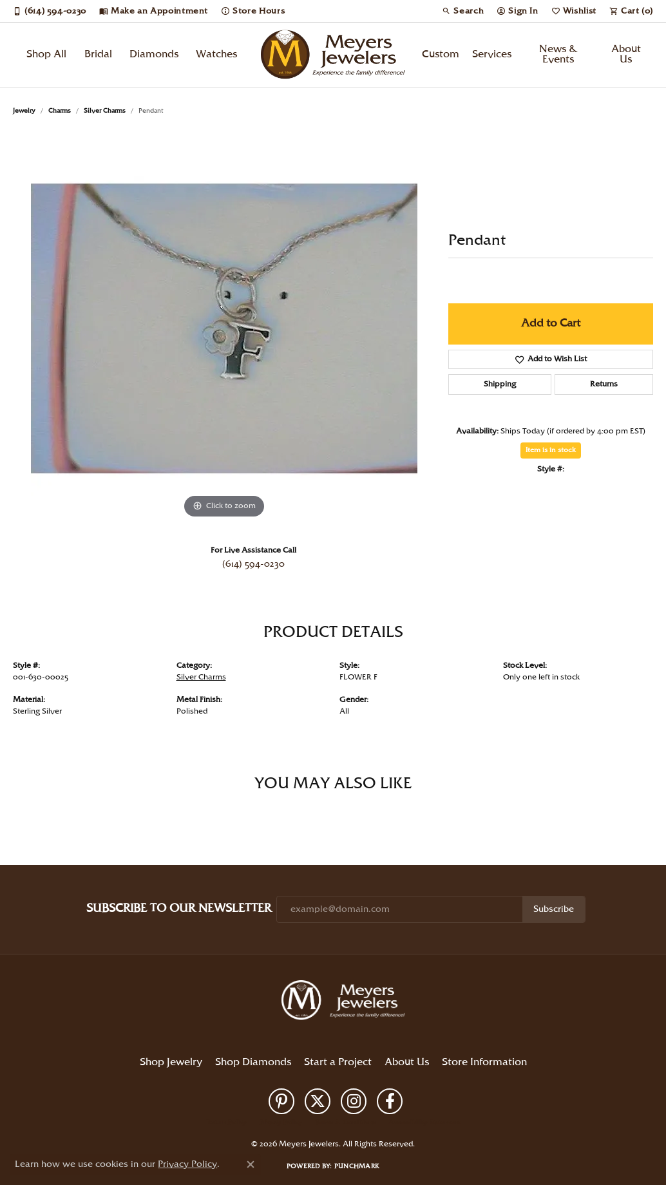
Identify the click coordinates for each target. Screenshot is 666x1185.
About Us (626, 54)
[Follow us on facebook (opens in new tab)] (390, 1101)
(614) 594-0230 (253, 564)
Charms (59, 111)
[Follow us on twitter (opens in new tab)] (317, 1101)
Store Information (484, 1062)
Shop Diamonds (253, 1062)
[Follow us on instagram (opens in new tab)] (353, 1101)
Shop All (46, 54)
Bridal (98, 54)
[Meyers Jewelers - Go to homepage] (345, 1002)
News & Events (558, 54)
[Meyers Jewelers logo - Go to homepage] (333, 55)
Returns (604, 384)
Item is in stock (551, 450)
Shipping (500, 384)
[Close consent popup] (250, 1164)
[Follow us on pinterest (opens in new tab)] (281, 1101)
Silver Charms (105, 111)
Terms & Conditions (345, 1122)
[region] (224, 328)
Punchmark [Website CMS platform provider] (356, 1166)
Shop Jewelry (171, 1062)
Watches (216, 54)
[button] (463, 11)
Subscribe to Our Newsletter (178, 908)
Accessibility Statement (424, 1122)
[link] (49, 11)
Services (491, 54)
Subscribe (553, 909)
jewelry (24, 111)
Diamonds (153, 54)
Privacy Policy (281, 1122)
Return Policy (227, 1122)
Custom (440, 54)
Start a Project (338, 1062)
